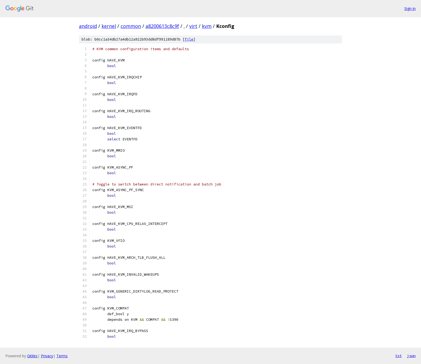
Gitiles (32, 355)
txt (398, 355)
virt (193, 26)
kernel (108, 26)
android (88, 26)
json (411, 355)
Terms (62, 355)
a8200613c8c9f (162, 26)
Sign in (410, 8)
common (131, 26)
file (189, 39)
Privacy (47, 355)
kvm (207, 26)
